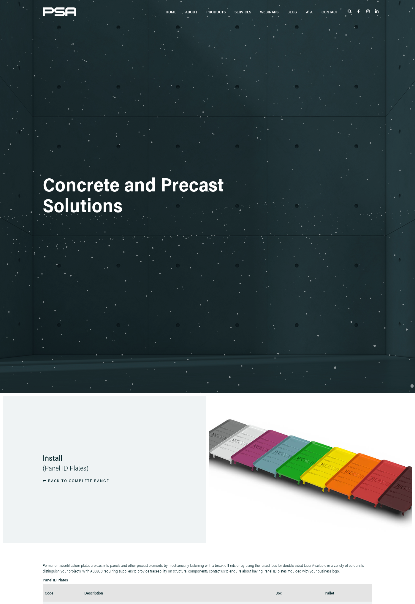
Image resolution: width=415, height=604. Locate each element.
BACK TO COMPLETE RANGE (76, 480)
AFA (309, 12)
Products (216, 12)
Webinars (269, 12)
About (191, 12)
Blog (292, 12)
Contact (329, 12)
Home (171, 12)
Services (243, 12)
